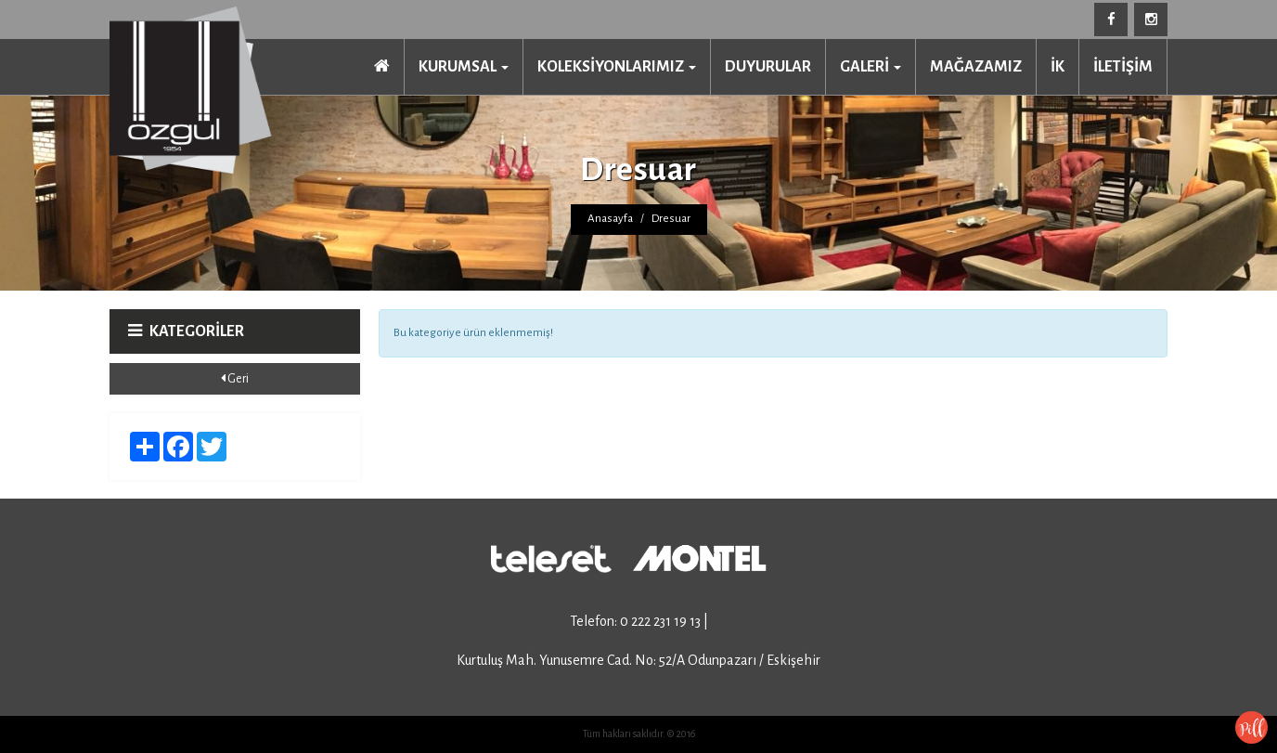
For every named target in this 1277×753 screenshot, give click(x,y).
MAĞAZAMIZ (976, 66)
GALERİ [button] (870, 66)
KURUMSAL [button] (464, 66)
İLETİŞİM (1123, 66)
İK (1057, 66)
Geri (235, 378)
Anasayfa (610, 219)
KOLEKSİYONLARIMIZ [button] (616, 66)
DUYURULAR (768, 66)
